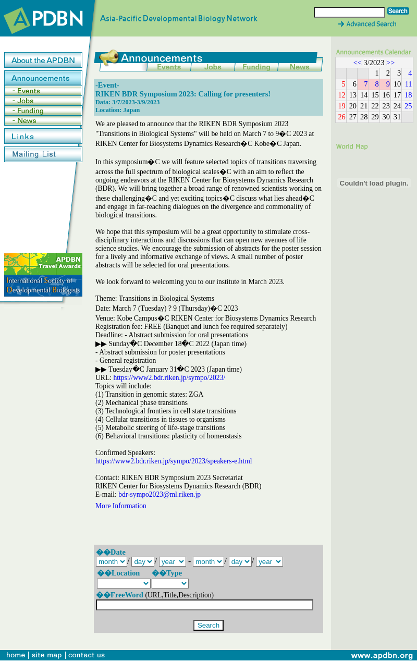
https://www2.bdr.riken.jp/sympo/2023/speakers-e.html (173, 461)
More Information (120, 506)
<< (357, 62)
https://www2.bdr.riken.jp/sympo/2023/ (169, 378)
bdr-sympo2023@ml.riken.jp (159, 494)
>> (390, 62)
